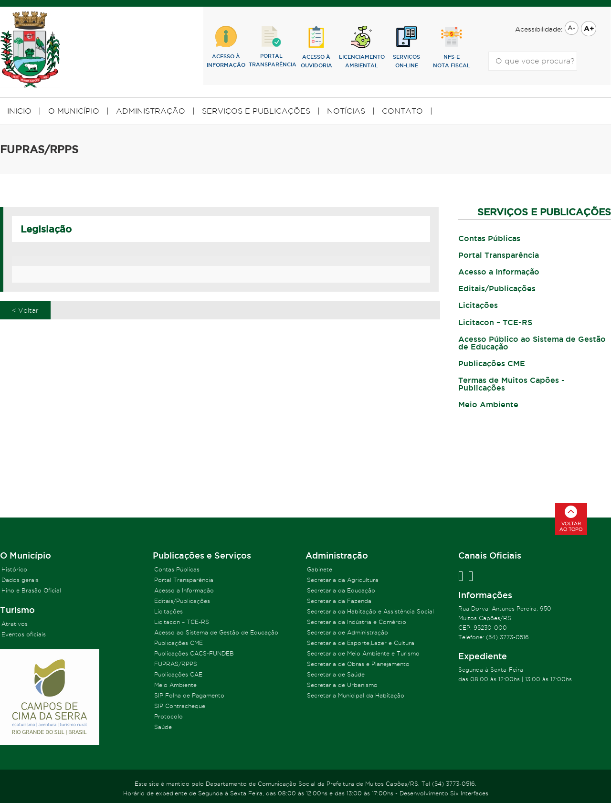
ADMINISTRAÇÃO (150, 111)
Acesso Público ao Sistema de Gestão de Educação (532, 343)
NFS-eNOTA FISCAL (451, 47)
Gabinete (319, 569)
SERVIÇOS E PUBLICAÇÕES (256, 111)
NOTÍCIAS (346, 111)
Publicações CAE (178, 674)
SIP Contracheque (179, 706)
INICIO (19, 111)
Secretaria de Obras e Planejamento (358, 664)
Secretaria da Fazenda (339, 601)
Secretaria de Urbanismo (342, 685)
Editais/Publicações (497, 288)
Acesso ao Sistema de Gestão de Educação (216, 632)
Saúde (163, 727)
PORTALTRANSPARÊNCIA (271, 46)
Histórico (14, 569)
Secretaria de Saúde (336, 674)
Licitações (478, 305)
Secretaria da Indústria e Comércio (356, 622)
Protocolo (168, 716)
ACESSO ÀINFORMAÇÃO (226, 47)
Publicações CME (491, 363)
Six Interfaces (469, 793)
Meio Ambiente (488, 404)
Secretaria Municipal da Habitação (355, 695)
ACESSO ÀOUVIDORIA (316, 47)
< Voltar (25, 310)
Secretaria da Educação (341, 590)
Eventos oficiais (23, 634)
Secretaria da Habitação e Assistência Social (370, 611)
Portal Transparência (498, 255)
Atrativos (14, 624)
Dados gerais (20, 580)
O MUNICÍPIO (73, 111)
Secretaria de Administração (347, 632)
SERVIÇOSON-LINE (406, 47)
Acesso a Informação (498, 271)
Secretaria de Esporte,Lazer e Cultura (360, 643)
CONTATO (402, 111)
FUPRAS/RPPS (175, 664)
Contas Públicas (489, 238)
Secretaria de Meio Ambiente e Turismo (363, 653)
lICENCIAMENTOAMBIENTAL (361, 47)
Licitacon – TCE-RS (495, 322)
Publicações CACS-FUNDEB (194, 653)
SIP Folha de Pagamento (189, 695)
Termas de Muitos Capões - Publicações (511, 384)
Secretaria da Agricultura (343, 580)
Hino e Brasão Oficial (31, 590)
